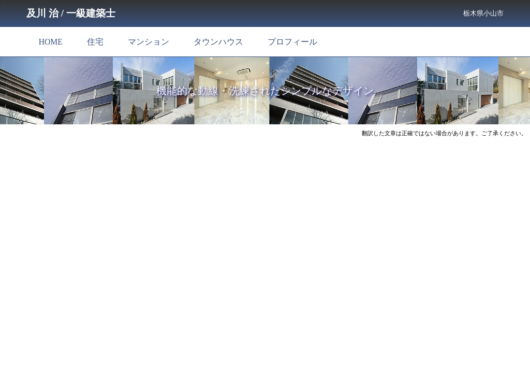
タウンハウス (218, 41)
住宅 (95, 41)
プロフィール (292, 41)
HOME (51, 41)
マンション (148, 41)
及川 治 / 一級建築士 (70, 13)
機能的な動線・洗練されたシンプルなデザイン (265, 90)
